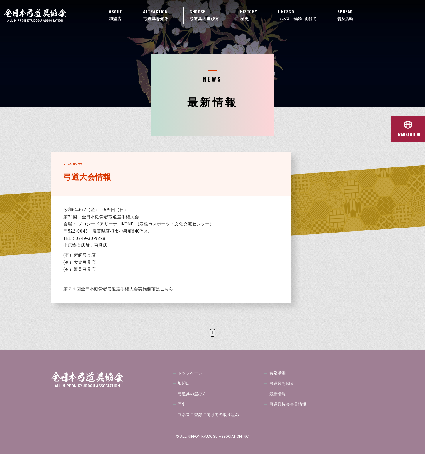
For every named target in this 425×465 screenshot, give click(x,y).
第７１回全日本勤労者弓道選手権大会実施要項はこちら (118, 289)
